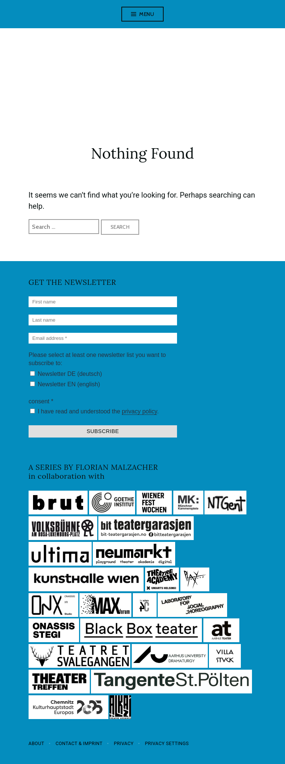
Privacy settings (167, 743)
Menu (146, 14)
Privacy (124, 743)
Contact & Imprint (79, 743)
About (36, 743)
